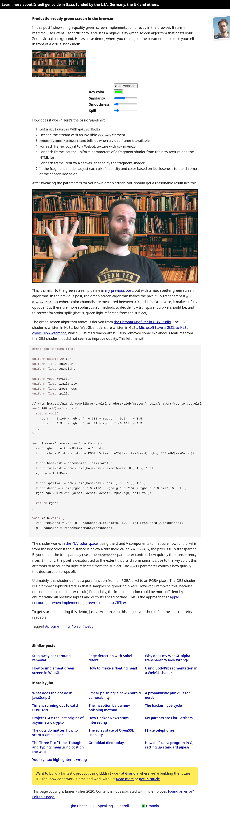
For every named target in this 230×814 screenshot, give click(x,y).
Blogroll (122, 804)
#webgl (88, 624)
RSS (135, 804)
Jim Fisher (79, 804)
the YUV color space (82, 542)
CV (92, 804)
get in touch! (149, 777)
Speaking (105, 804)
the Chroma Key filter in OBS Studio (142, 321)
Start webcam (125, 86)
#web (76, 624)
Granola (132, 771)
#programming (57, 624)
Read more (125, 777)
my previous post (119, 289)
